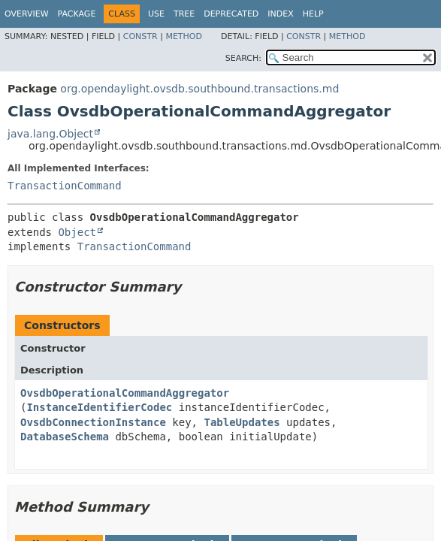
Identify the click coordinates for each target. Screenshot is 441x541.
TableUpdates (241, 422)
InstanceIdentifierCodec (99, 407)
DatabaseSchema (64, 437)
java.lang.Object (50, 134)
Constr (140, 36)
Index (280, 14)
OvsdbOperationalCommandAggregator (124, 393)
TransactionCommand (65, 186)
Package (77, 14)
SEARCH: (243, 58)
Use (156, 14)
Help (313, 14)
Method (183, 36)
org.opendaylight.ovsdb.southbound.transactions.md (199, 89)
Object (77, 232)
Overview (27, 14)
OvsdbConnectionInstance (93, 422)
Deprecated (231, 14)
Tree (184, 14)
